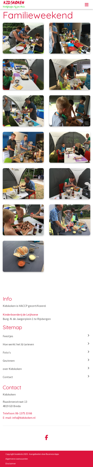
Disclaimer (10, 463)
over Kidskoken (46, 369)
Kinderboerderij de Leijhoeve (20, 314)
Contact (46, 377)
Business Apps (52, 454)
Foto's (46, 352)
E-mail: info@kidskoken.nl (19, 417)
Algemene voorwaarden (16, 458)
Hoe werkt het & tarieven (46, 344)
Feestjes (46, 336)
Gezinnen (46, 360)
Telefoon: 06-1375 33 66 (17, 413)
